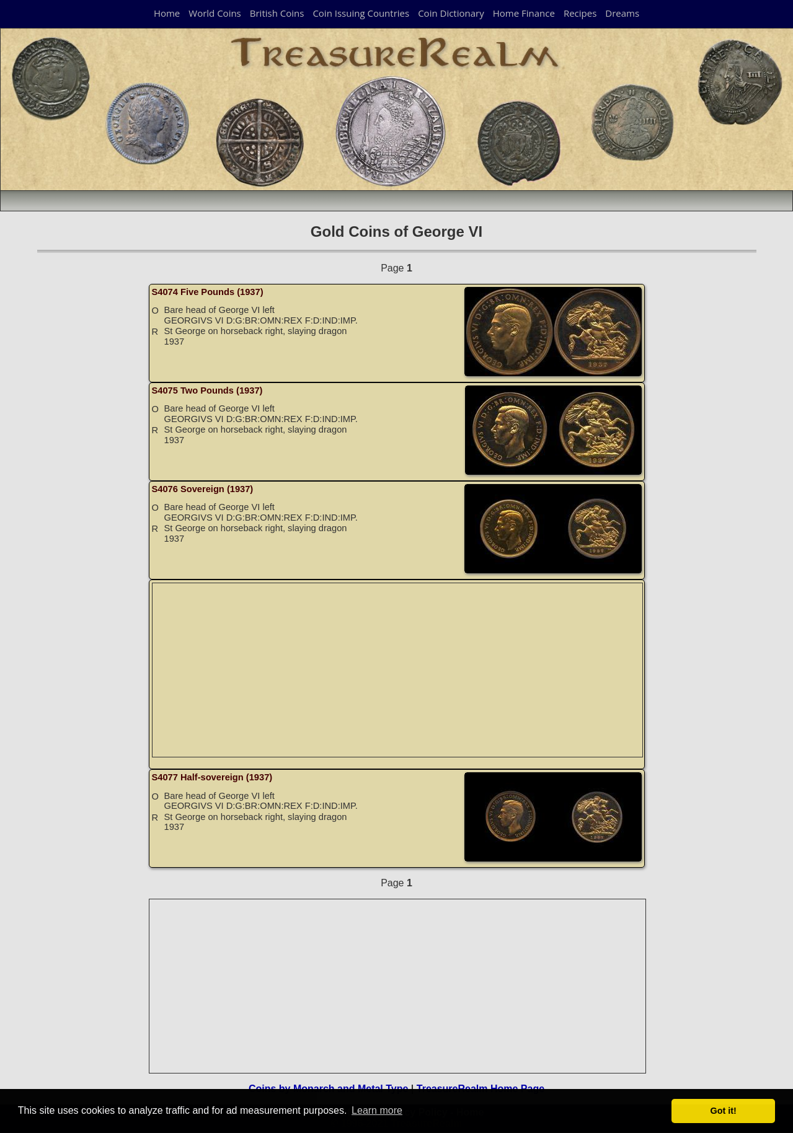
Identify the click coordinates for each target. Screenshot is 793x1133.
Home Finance (524, 13)
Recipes (580, 13)
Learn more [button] (377, 1110)
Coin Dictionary (451, 13)
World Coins (214, 13)
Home (167, 13)
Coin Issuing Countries (360, 13)
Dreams (622, 13)
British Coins (277, 13)
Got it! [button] (724, 1111)
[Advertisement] (398, 670)
